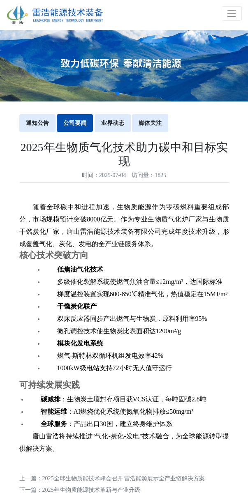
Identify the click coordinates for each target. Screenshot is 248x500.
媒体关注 (150, 123)
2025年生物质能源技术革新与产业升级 (91, 490)
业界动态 (112, 123)
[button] (117, 93)
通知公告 (37, 123)
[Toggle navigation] (232, 13)
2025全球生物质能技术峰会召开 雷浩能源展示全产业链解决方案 (123, 478)
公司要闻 (74, 123)
